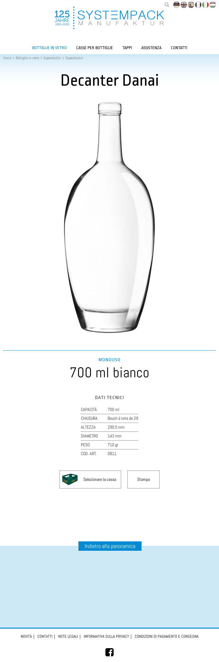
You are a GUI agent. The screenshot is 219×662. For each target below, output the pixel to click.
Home (7, 57)
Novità (26, 636)
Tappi (127, 47)
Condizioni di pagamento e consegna (167, 636)
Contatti (179, 47)
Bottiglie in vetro (49, 47)
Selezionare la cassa (99, 479)
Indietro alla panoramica (110, 546)
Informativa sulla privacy (106, 636)
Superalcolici (52, 57)
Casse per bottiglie (94, 47)
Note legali (68, 636)
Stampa (143, 479)
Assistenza (151, 47)
